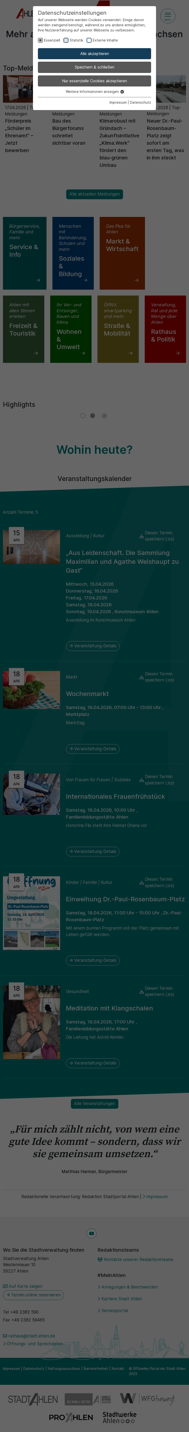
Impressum (118, 102)
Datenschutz (140, 102)
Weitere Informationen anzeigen (95, 91)
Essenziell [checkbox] (52, 40)
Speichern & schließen (94, 67)
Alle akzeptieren (94, 53)
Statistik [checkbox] (76, 40)
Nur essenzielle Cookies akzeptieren (94, 80)
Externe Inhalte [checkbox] (105, 40)
